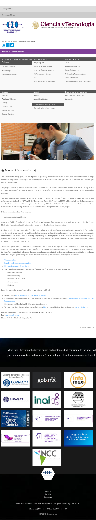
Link (44, 307)
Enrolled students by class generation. (17, 263)
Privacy (48, 491)
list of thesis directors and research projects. (30, 295)
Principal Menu (48, 8)
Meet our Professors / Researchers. (16, 266)
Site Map (48, 494)
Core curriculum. (10, 260)
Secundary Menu (48, 15)
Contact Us (48, 497)
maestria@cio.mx (81, 307)
